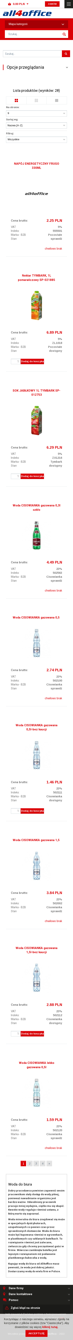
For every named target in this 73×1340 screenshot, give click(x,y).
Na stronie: (13, 107)
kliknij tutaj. (50, 1327)
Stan (14, 238)
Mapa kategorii (36, 24)
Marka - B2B (18, 234)
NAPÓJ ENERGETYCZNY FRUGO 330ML (36, 166)
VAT (13, 226)
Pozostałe (55, 234)
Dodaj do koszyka (32, 361)
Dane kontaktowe (20, 1294)
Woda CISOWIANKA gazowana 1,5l (36, 840)
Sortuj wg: (12, 119)
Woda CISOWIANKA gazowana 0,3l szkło (36, 507)
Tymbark (56, 461)
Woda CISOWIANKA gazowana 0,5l (36, 617)
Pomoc (13, 1300)
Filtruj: (10, 133)
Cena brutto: (19, 220)
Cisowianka (54, 576)
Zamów (52, 4)
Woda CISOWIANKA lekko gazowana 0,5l (36, 1065)
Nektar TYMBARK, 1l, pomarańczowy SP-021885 (36, 277)
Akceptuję (36, 1333)
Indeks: (15, 230)
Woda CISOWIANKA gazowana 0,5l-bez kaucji (36, 727)
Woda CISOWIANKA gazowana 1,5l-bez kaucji (36, 950)
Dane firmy (16, 1288)
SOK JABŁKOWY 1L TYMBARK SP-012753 (36, 393)
